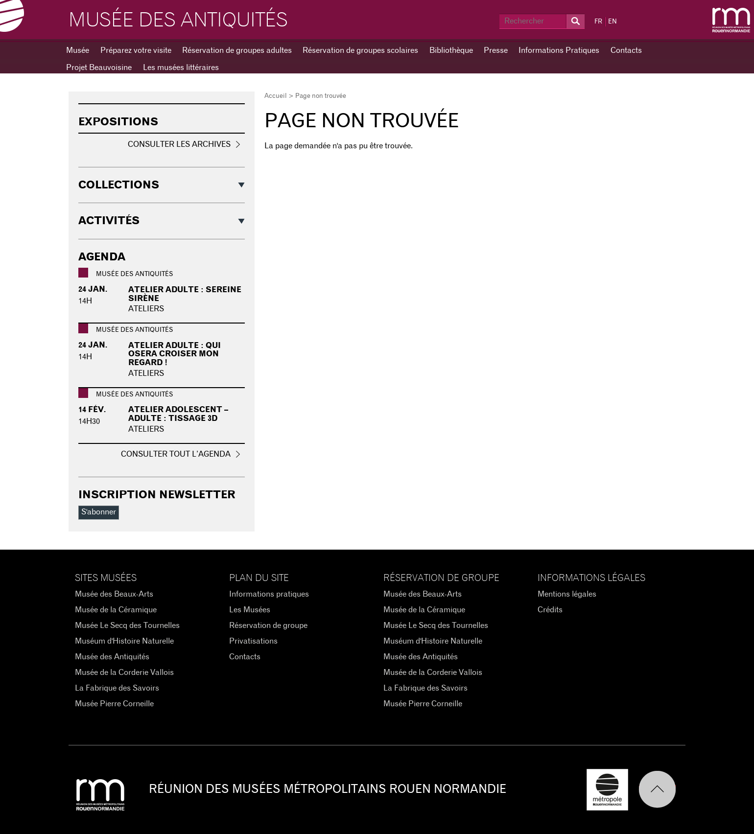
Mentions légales (567, 594)
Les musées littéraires (181, 67)
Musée (77, 50)
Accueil (275, 96)
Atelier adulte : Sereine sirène (184, 294)
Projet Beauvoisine (99, 67)
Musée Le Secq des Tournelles (127, 625)
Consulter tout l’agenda (176, 454)
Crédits (550, 610)
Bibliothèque (451, 50)
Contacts (626, 50)
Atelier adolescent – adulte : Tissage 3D (178, 414)
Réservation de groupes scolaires (360, 50)
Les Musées (249, 610)
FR (598, 22)
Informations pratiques (269, 594)
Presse (496, 50)
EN (612, 22)
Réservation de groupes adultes (237, 50)
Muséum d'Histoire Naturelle (124, 641)
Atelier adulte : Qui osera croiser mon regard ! (174, 354)
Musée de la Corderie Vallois (124, 672)
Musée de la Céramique (116, 610)
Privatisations (253, 641)
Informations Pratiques (558, 50)
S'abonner (98, 512)
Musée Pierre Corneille (114, 704)
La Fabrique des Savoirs (117, 688)
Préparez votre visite (135, 50)
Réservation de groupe (268, 625)
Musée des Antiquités (178, 20)
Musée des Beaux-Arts (114, 594)
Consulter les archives (179, 144)
